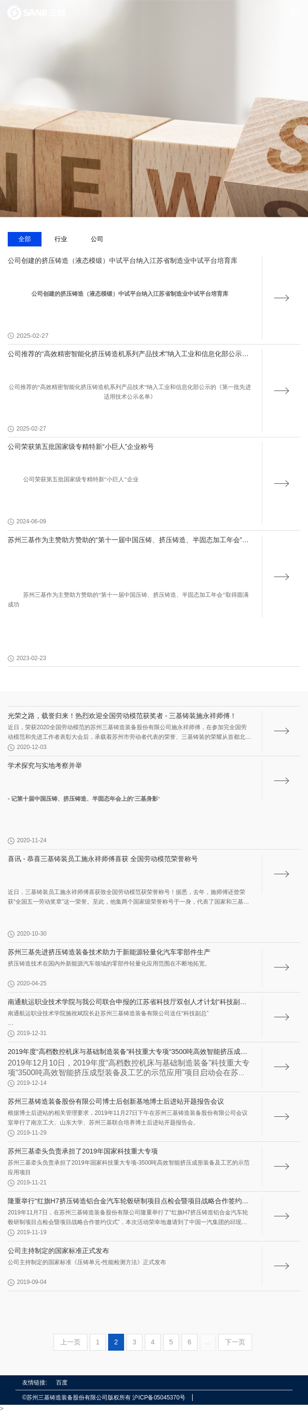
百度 (62, 1382)
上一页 (70, 1342)
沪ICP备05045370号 (158, 1397)
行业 (61, 239)
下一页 (235, 1342)
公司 (97, 239)
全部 (24, 239)
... (208, 1342)
